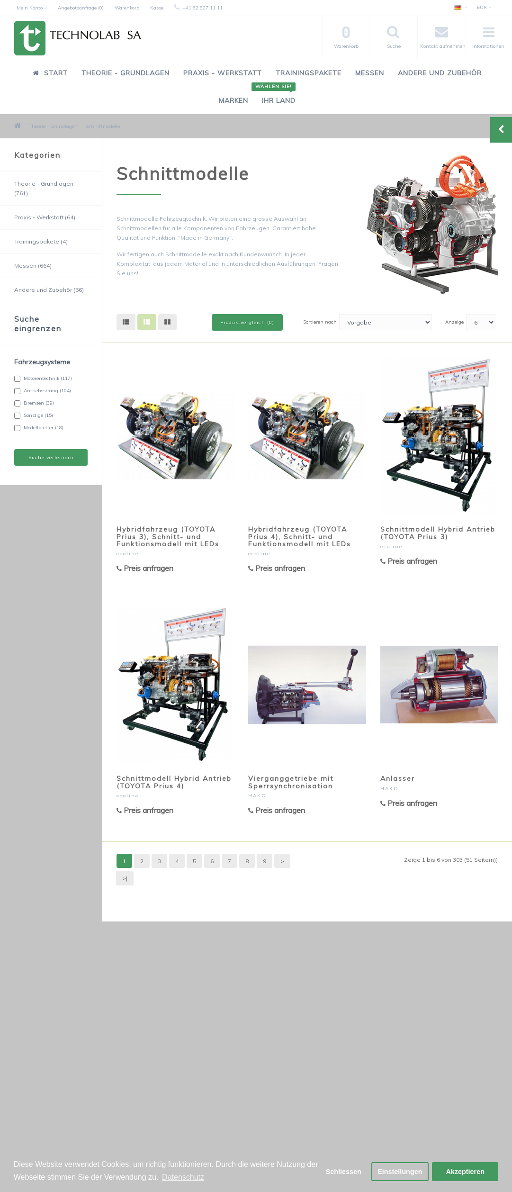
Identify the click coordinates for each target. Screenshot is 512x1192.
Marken (233, 100)
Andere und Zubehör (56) (49, 289)
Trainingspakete (308, 73)
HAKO (257, 796)
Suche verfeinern (51, 457)
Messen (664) (33, 265)
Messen (369, 73)
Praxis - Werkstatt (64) (44, 217)
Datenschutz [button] (183, 1177)
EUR (484, 7)
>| (124, 878)
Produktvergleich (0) (247, 322)
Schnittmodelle (103, 126)
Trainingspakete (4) (41, 241)
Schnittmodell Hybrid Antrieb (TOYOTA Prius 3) (437, 533)
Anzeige (454, 322)
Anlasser (397, 778)
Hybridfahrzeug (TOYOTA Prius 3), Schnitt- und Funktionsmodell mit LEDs (168, 536)
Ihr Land (275, 95)
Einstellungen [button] (399, 1171)
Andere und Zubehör (440, 73)
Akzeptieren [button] (465, 1171)
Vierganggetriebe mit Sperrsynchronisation (290, 782)
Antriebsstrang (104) (42, 391)
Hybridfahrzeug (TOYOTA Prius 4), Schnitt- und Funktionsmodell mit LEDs (299, 536)
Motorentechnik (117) (43, 378)
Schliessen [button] (343, 1171)
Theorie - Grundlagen (125, 73)
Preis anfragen (145, 568)
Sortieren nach (320, 322)
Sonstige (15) (33, 415)
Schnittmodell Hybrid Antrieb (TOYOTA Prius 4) (174, 782)
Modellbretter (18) (38, 427)
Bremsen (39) (34, 403)
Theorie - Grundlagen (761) (43, 188)
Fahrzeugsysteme (42, 362)
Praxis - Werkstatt (222, 73)
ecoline (128, 554)
